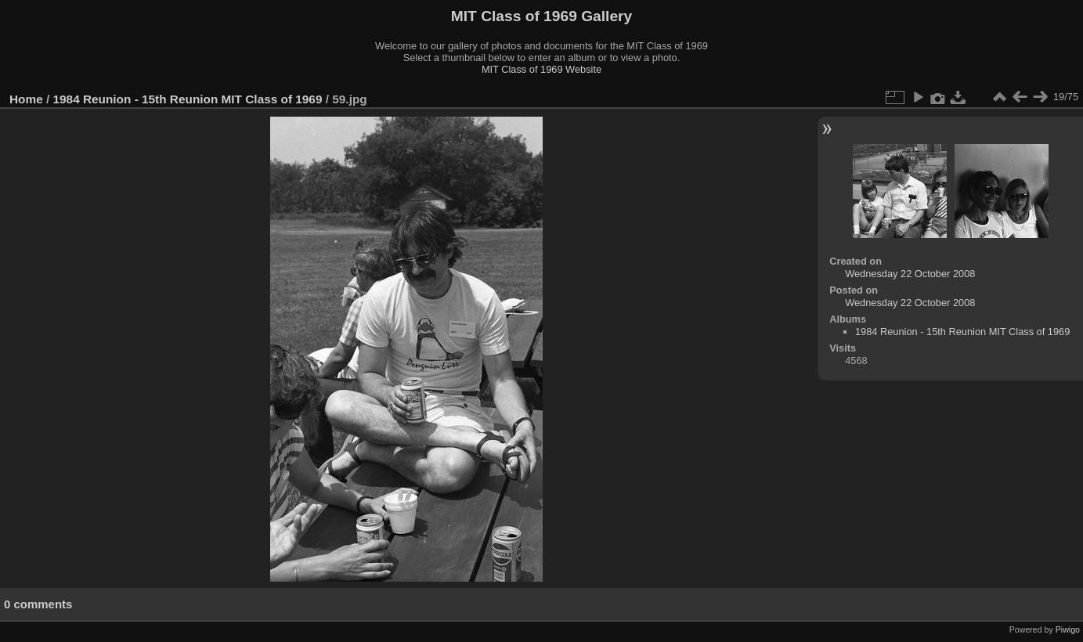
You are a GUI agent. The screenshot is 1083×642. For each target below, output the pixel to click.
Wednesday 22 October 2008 (910, 274)
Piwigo (1068, 629)
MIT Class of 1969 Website (541, 69)
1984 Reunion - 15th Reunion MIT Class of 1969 (188, 99)
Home (26, 99)
